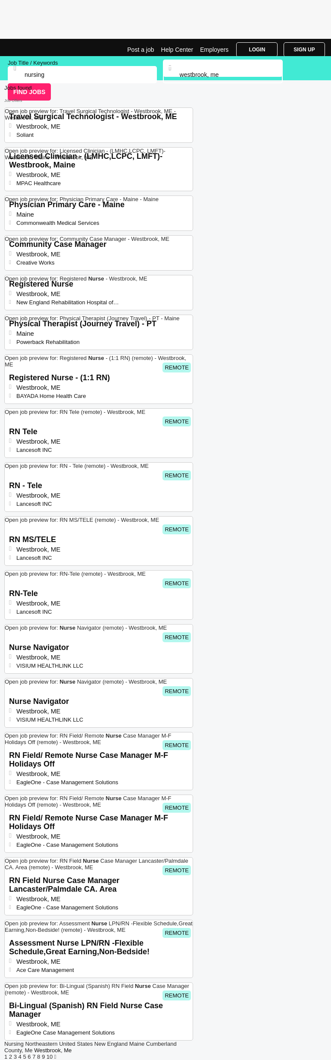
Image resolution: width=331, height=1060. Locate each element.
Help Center (177, 49)
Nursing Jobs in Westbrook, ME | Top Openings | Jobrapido (28, 47)
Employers (214, 49)
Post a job (140, 49)
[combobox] (223, 74)
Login (257, 50)
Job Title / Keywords (33, 63)
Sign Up (304, 50)
